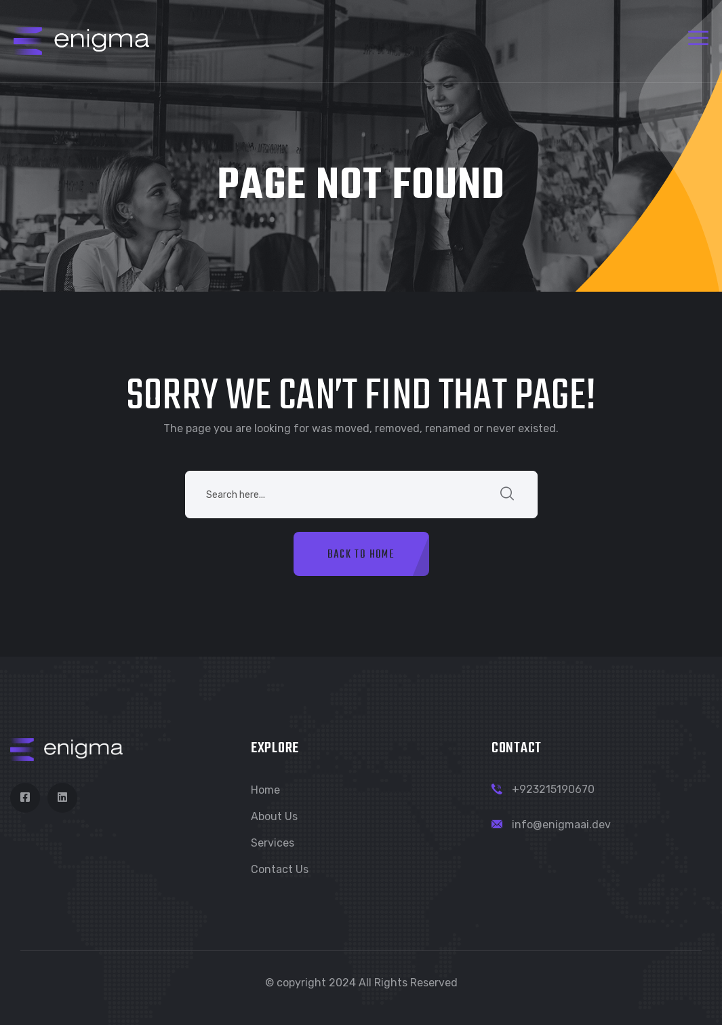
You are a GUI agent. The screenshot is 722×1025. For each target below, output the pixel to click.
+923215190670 (553, 789)
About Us (274, 816)
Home (265, 790)
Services (272, 842)
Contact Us (279, 869)
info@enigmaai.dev (561, 824)
